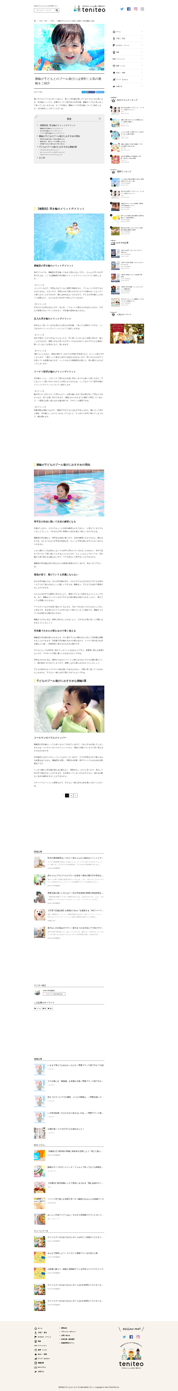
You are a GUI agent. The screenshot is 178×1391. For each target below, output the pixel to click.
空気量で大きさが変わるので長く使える (52, 144)
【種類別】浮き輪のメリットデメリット (57, 125)
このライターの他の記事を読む (54, 994)
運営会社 (64, 1328)
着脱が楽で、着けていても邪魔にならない (53, 141)
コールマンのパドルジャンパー (49, 150)
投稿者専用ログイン (67, 1343)
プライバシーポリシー (68, 1332)
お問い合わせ (65, 1335)
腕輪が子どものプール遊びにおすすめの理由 (59, 136)
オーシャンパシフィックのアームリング (52, 152)
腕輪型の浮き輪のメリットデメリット (51, 128)
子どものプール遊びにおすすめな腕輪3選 (58, 147)
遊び (51, 1008)
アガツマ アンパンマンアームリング (51, 155)
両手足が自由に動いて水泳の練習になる (52, 139)
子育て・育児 (43, 21)
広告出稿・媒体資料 (67, 1339)
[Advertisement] (51, 1032)
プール (38, 1008)
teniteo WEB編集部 (49, 990)
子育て (53, 21)
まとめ (42, 158)
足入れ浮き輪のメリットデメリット (51, 131)
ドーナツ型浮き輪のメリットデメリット (52, 133)
